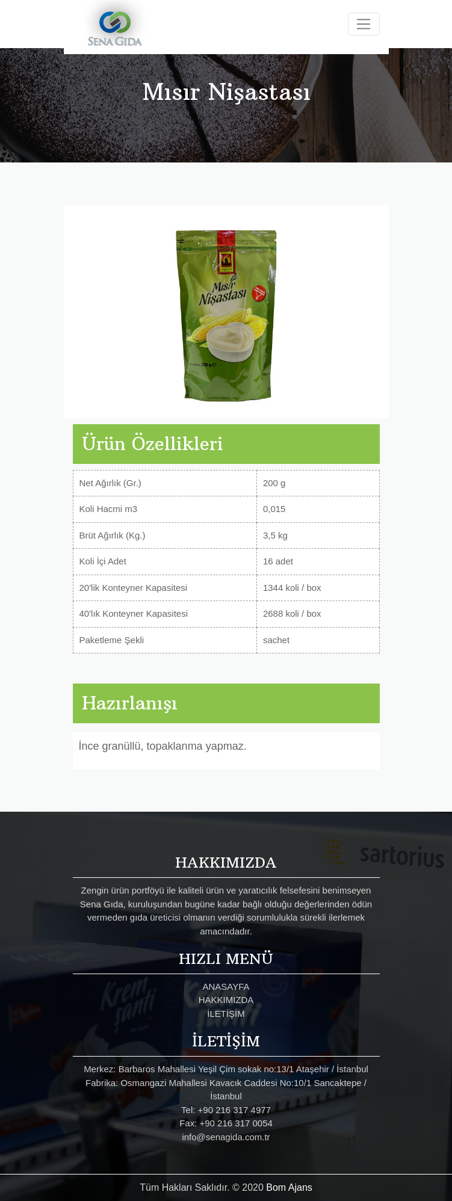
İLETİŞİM (226, 1013)
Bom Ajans (289, 1187)
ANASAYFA (225, 986)
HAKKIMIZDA (226, 1000)
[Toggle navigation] (364, 24)
